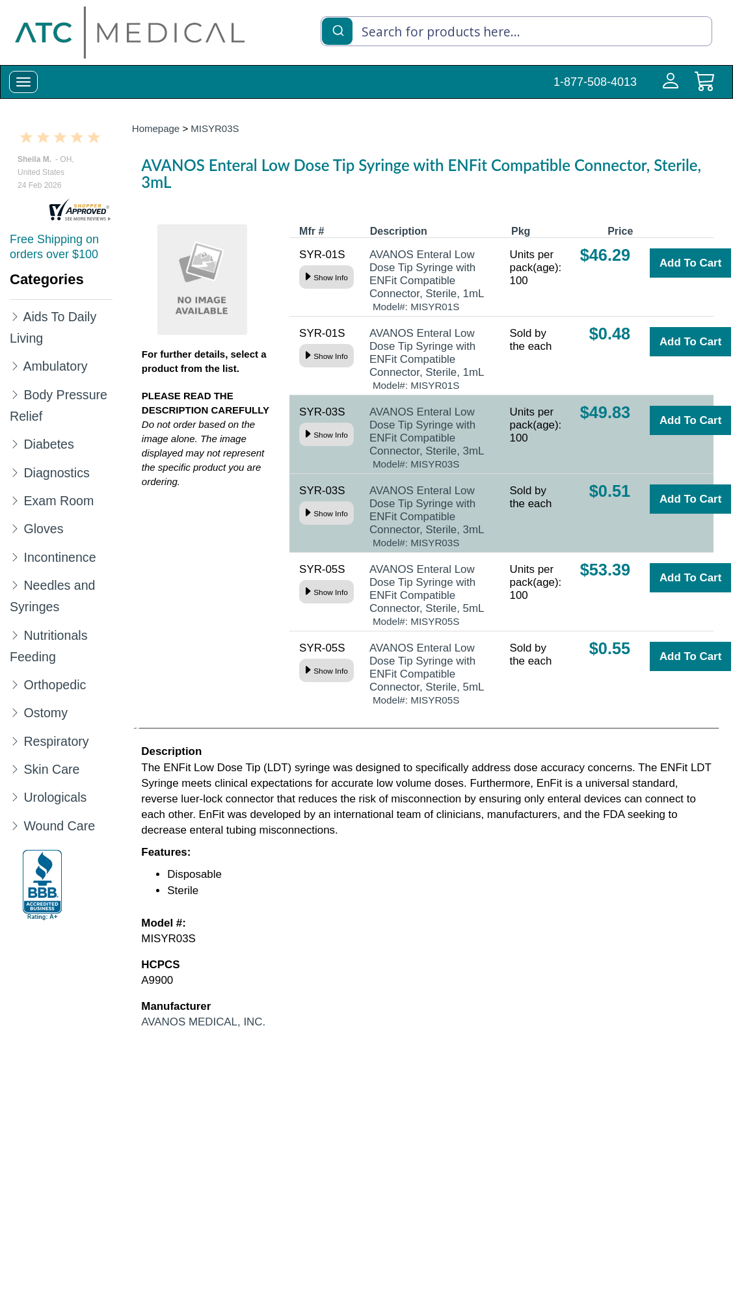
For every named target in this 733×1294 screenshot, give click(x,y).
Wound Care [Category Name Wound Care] (59, 826)
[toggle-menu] (23, 82)
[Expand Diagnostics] (15, 472)
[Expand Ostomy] (15, 712)
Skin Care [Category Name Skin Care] (51, 769)
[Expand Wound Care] (15, 825)
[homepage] (130, 32)
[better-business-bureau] (42, 885)
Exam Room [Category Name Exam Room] (58, 501)
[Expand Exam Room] (15, 500)
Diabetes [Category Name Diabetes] (48, 444)
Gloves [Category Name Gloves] (43, 529)
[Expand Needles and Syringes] (15, 584)
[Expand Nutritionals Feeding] (15, 634)
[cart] (704, 88)
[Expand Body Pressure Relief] (15, 394)
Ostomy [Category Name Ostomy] (45, 713)
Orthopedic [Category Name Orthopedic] (54, 685)
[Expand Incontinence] (15, 556)
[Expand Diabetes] (15, 443)
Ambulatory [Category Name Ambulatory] (55, 366)
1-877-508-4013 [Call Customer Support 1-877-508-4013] (595, 81)
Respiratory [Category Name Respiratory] (55, 741)
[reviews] (80, 210)
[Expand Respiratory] (15, 740)
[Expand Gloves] (15, 528)
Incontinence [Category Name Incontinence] (59, 557)
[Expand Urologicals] (15, 796)
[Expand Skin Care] (15, 768)
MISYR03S (215, 128)
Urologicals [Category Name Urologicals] (55, 797)
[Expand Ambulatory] (15, 365)
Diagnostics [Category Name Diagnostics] (56, 473)
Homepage (156, 128)
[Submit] (337, 30)
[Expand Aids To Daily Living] (15, 316)
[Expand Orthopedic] (15, 684)
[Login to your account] (667, 88)
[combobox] (516, 31)
